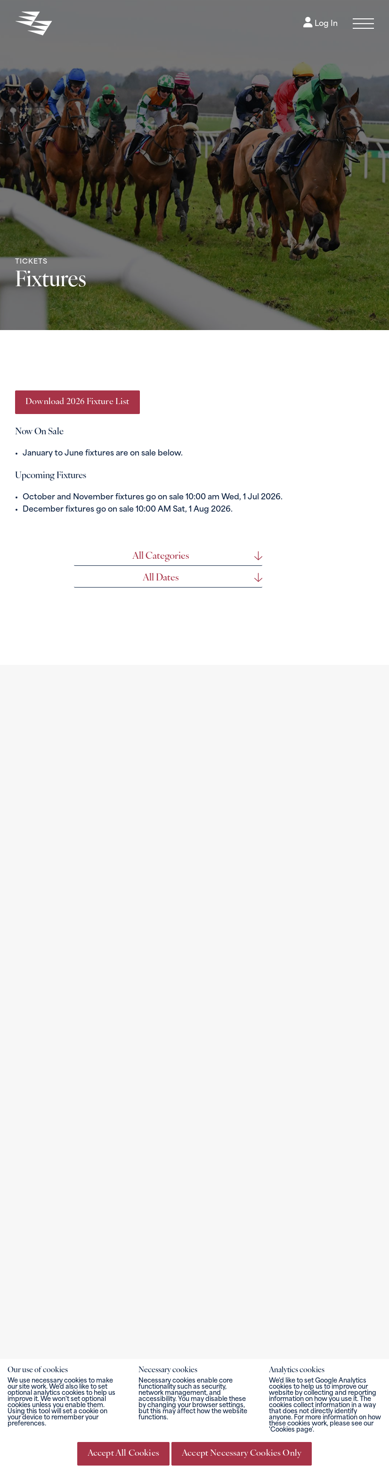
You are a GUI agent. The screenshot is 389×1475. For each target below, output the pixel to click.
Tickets (31, 261)
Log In (320, 24)
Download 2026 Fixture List (77, 402)
